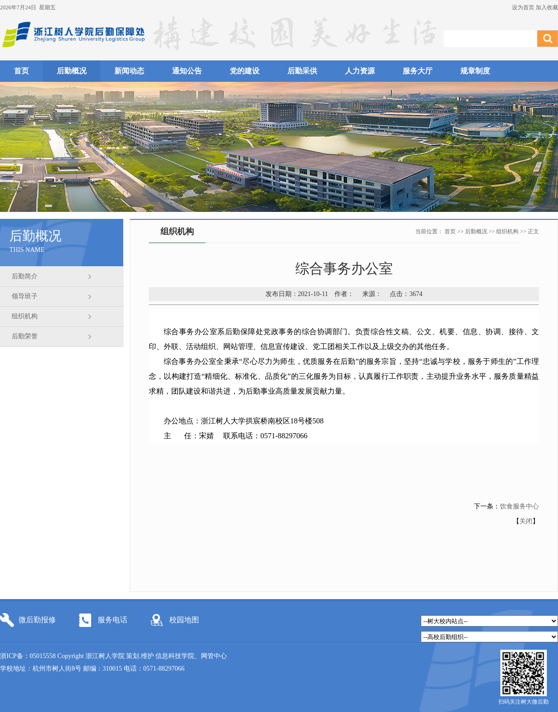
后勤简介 (25, 276)
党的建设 (244, 71)
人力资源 (360, 71)
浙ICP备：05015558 (28, 656)
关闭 (525, 521)
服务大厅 (417, 71)
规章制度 (475, 71)
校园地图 (184, 620)
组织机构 (25, 316)
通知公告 (187, 71)
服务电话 (112, 620)
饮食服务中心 (519, 506)
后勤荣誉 (25, 336)
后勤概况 (71, 71)
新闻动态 (129, 71)
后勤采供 (302, 71)
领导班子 (25, 296)
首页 (21, 71)
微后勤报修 (37, 620)
